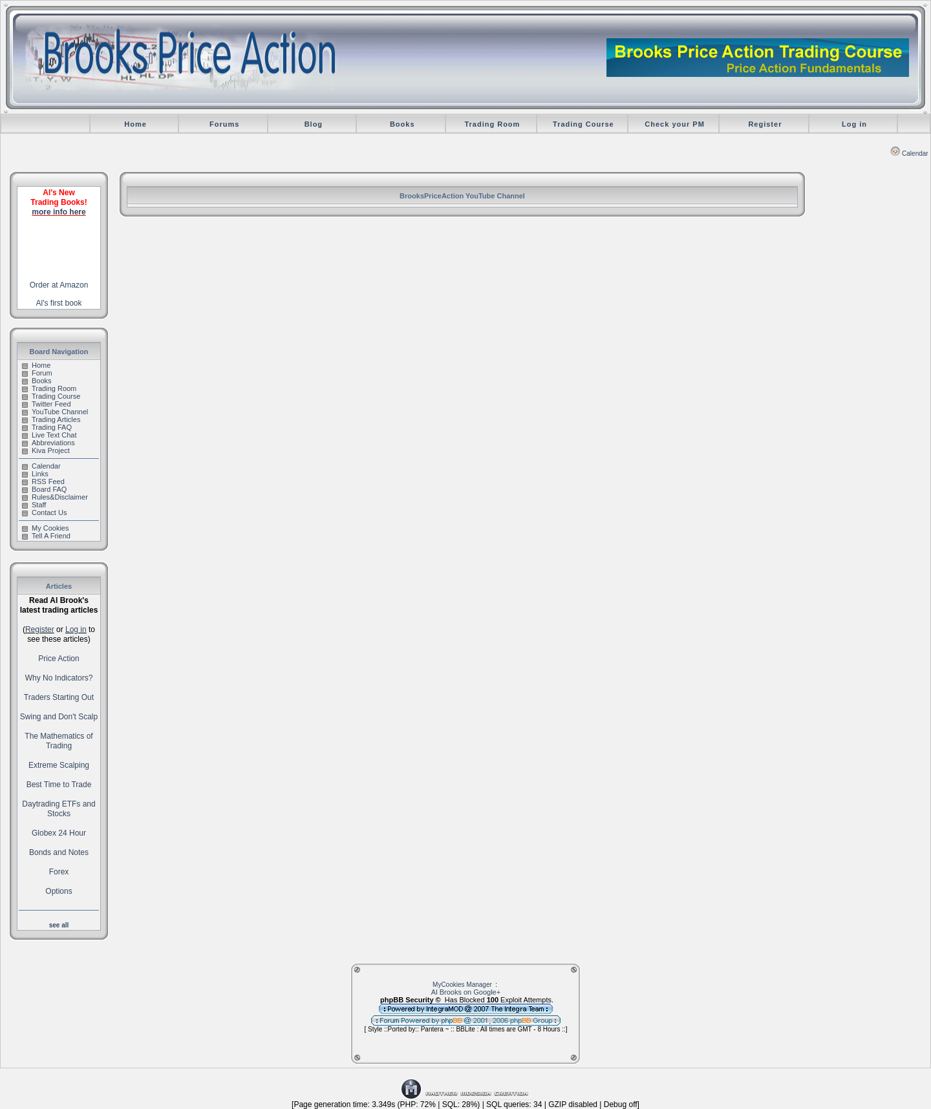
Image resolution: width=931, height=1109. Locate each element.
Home (135, 124)
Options (58, 891)
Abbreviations (48, 443)
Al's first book (59, 303)
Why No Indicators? (59, 677)
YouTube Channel (55, 412)
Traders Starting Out (59, 697)
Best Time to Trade (59, 784)
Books (402, 124)
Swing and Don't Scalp (59, 716)
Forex (59, 871)
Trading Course (583, 124)
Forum (37, 373)
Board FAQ (44, 489)
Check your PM (674, 124)
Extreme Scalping (58, 765)
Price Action (58, 658)
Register (765, 124)
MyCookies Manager (462, 984)
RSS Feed (43, 481)
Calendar (909, 153)
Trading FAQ (47, 427)
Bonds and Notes (59, 852)
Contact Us (44, 512)
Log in (854, 124)
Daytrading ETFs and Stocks (58, 808)
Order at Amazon (59, 285)
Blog (314, 124)
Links (35, 474)
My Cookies (45, 528)
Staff (34, 505)
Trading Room (492, 124)
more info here (58, 212)
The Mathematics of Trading (58, 741)
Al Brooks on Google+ (465, 992)
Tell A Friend (46, 536)
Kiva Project (46, 450)
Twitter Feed (46, 404)
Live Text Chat (49, 435)
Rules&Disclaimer (55, 497)
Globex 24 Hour (59, 833)
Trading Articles (51, 419)
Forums (224, 124)
